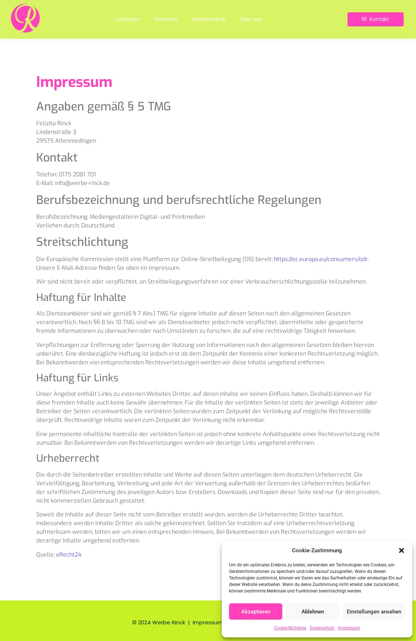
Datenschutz (322, 627)
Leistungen (127, 19)
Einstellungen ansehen (374, 611)
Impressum (349, 627)
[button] (401, 550)
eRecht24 (69, 554)
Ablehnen (312, 611)
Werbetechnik (208, 19)
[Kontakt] (376, 19)
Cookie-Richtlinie (290, 627)
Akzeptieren (255, 611)
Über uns (251, 19)
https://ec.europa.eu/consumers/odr (321, 259)
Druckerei (166, 19)
